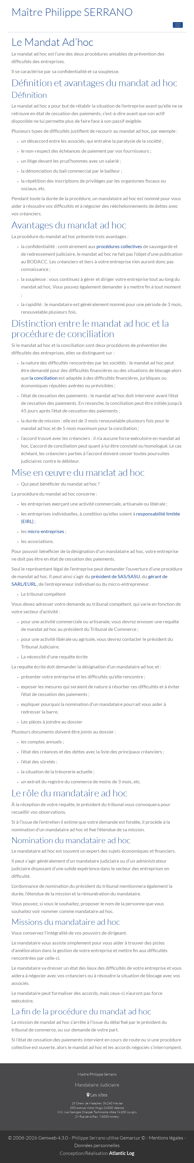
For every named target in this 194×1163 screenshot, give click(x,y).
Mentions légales (166, 1138)
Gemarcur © (132, 1138)
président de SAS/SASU (115, 576)
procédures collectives (119, 246)
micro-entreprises (46, 531)
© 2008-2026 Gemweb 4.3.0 (38, 1138)
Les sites (97, 1095)
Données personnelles (97, 1145)
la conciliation (44, 378)
